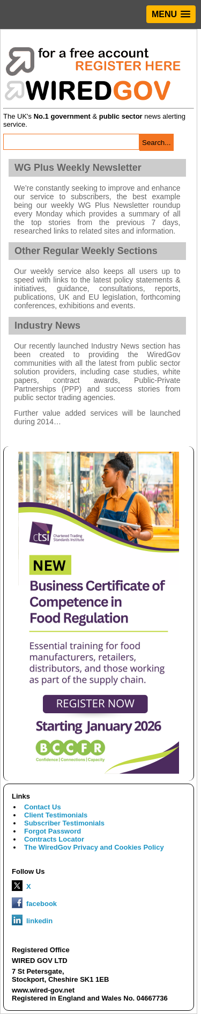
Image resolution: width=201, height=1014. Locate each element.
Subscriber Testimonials (64, 823)
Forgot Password (52, 831)
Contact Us (42, 807)
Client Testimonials (55, 815)
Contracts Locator (54, 839)
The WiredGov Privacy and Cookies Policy (94, 847)
